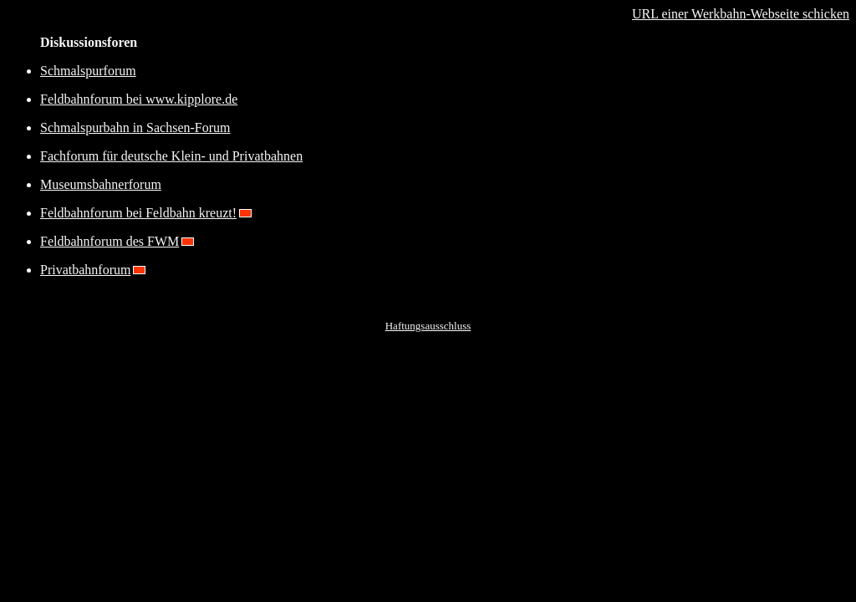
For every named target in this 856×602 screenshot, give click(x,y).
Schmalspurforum (88, 71)
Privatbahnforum (85, 270)
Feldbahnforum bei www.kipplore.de (138, 99)
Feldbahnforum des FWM (109, 241)
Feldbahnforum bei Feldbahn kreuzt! (138, 213)
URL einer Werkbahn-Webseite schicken (740, 14)
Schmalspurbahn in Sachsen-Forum (135, 127)
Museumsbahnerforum (100, 184)
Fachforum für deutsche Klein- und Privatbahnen (171, 156)
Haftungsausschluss (428, 325)
